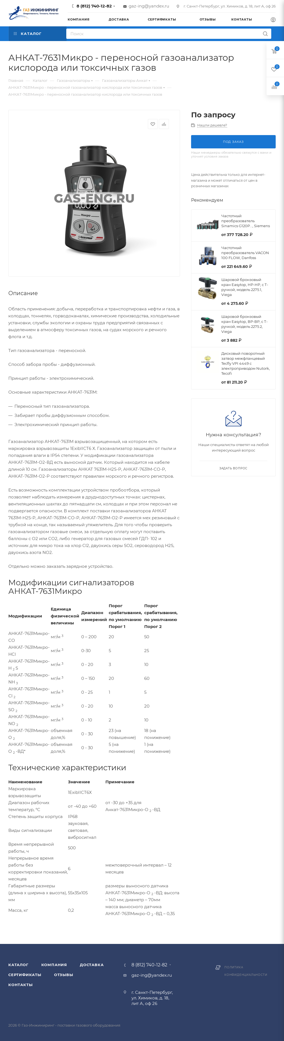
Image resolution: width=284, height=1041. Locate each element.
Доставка (91, 965)
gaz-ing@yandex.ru (149, 6)
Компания (54, 965)
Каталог (18, 965)
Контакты (20, 984)
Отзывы (63, 974)
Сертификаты (24, 974)
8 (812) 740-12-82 (94, 6)
